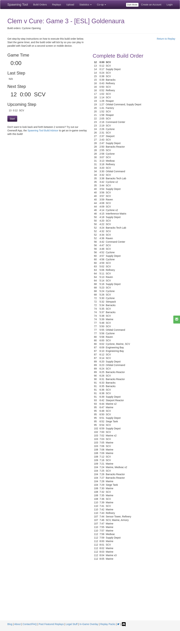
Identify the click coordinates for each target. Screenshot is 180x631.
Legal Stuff (72, 624)
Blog (9, 624)
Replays (56, 4)
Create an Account (151, 4)
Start (12, 118)
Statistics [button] (85, 4)
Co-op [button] (101, 4)
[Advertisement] (90, 594)
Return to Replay (166, 38)
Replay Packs (107, 624)
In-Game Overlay (88, 624)
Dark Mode (132, 5)
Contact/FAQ (30, 624)
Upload (70, 4)
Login (170, 4)
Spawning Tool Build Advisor (42, 130)
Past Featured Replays (51, 624)
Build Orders (40, 4)
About (17, 624)
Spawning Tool (17, 4)
